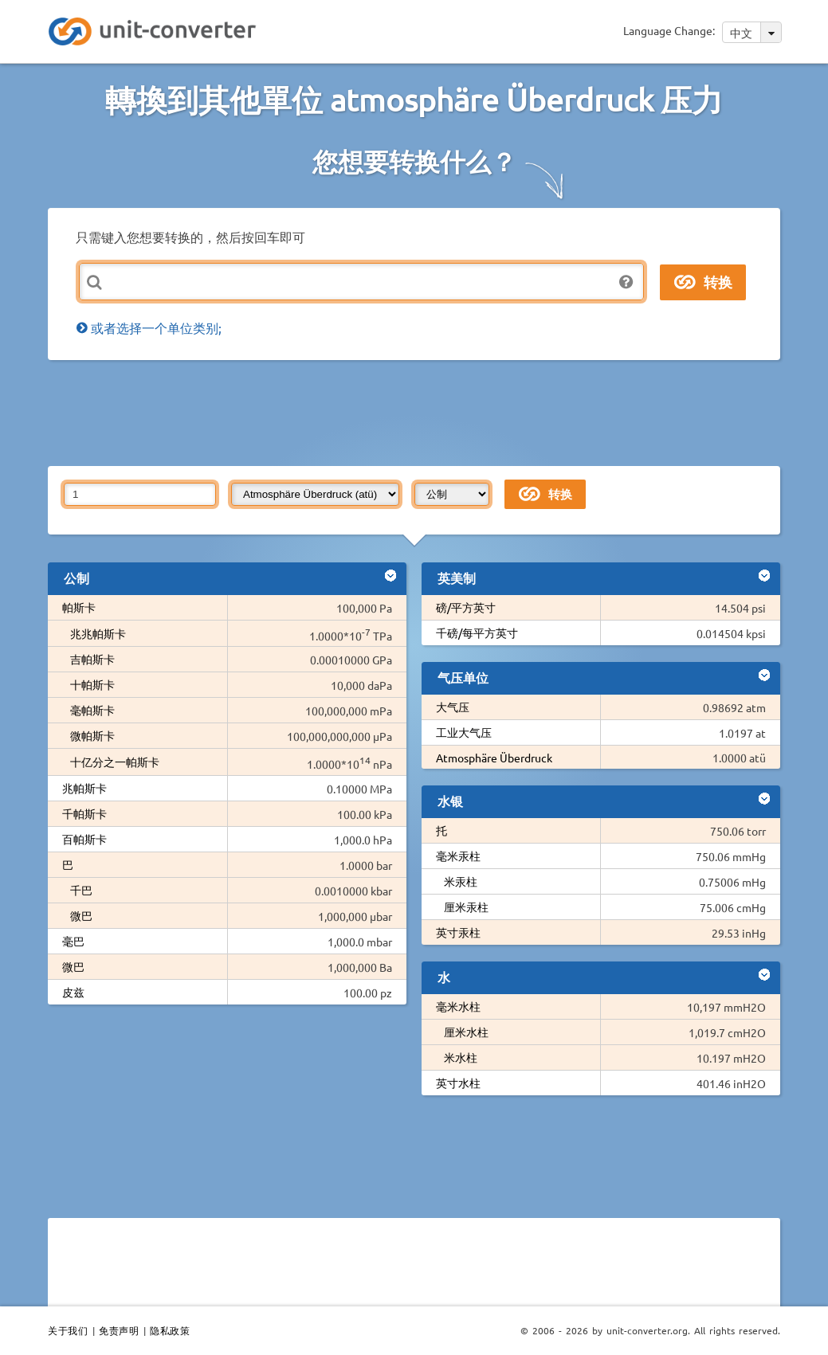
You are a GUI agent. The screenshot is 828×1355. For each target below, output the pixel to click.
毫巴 (73, 941)
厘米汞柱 (466, 906)
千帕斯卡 (84, 813)
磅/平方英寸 (466, 607)
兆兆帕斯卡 (98, 633)
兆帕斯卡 (84, 788)
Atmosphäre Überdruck (494, 757)
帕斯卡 (79, 607)
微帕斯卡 (92, 735)
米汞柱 (460, 881)
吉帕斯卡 (92, 659)
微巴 (81, 915)
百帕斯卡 (84, 839)
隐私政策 (170, 1330)
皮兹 (73, 992)
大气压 (452, 706)
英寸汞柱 (458, 932)
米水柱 (460, 1057)
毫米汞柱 (458, 855)
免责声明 (119, 1330)
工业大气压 (464, 732)
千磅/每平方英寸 (477, 632)
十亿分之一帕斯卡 (114, 761)
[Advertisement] (434, 412)
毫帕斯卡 (92, 710)
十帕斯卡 (92, 684)
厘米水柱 (466, 1031)
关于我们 (68, 1330)
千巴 (81, 890)
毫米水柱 (458, 1006)
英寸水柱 (458, 1082)
